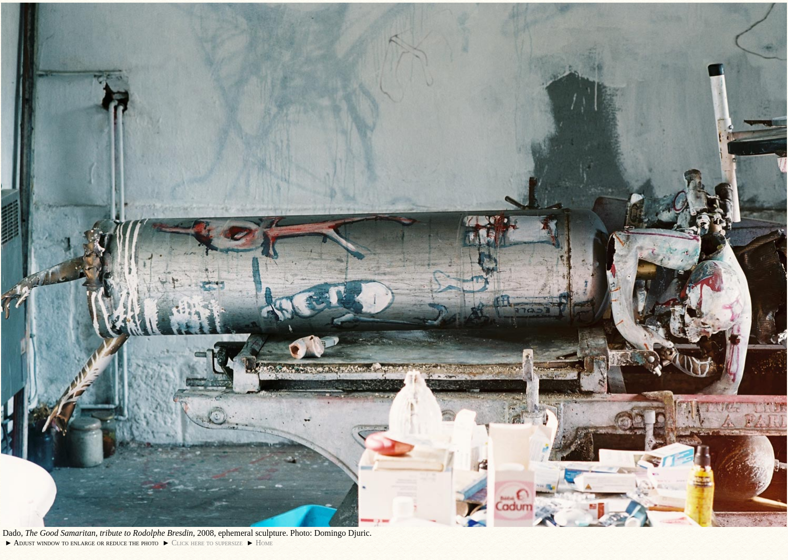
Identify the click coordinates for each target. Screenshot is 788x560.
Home (264, 542)
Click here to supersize (207, 542)
